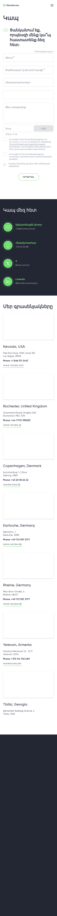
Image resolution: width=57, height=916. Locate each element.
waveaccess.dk (11, 484)
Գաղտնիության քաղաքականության (27, 144)
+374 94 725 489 (22, 247)
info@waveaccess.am (25, 229)
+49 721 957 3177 (20, 539)
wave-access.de (12, 544)
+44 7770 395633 (20, 420)
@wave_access (22, 265)
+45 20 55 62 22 (19, 480)
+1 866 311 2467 (19, 360)
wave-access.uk (12, 425)
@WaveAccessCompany (27, 283)
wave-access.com (13, 365)
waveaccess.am (12, 663)
